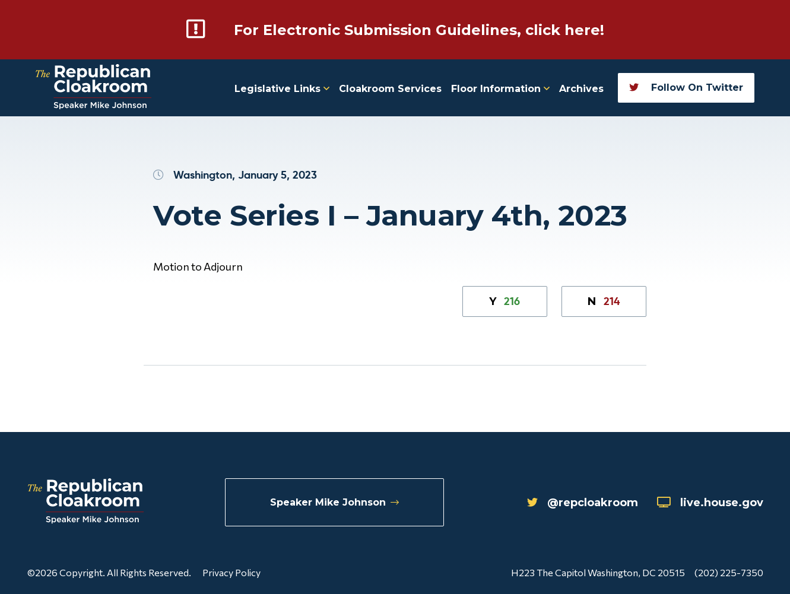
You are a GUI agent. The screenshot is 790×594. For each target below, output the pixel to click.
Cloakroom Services (390, 88)
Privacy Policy (231, 572)
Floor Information (500, 88)
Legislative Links (281, 88)
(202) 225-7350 (728, 572)
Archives (581, 88)
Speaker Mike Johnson (334, 502)
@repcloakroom (582, 502)
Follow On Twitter (686, 87)
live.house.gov (710, 502)
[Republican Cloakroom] (93, 88)
